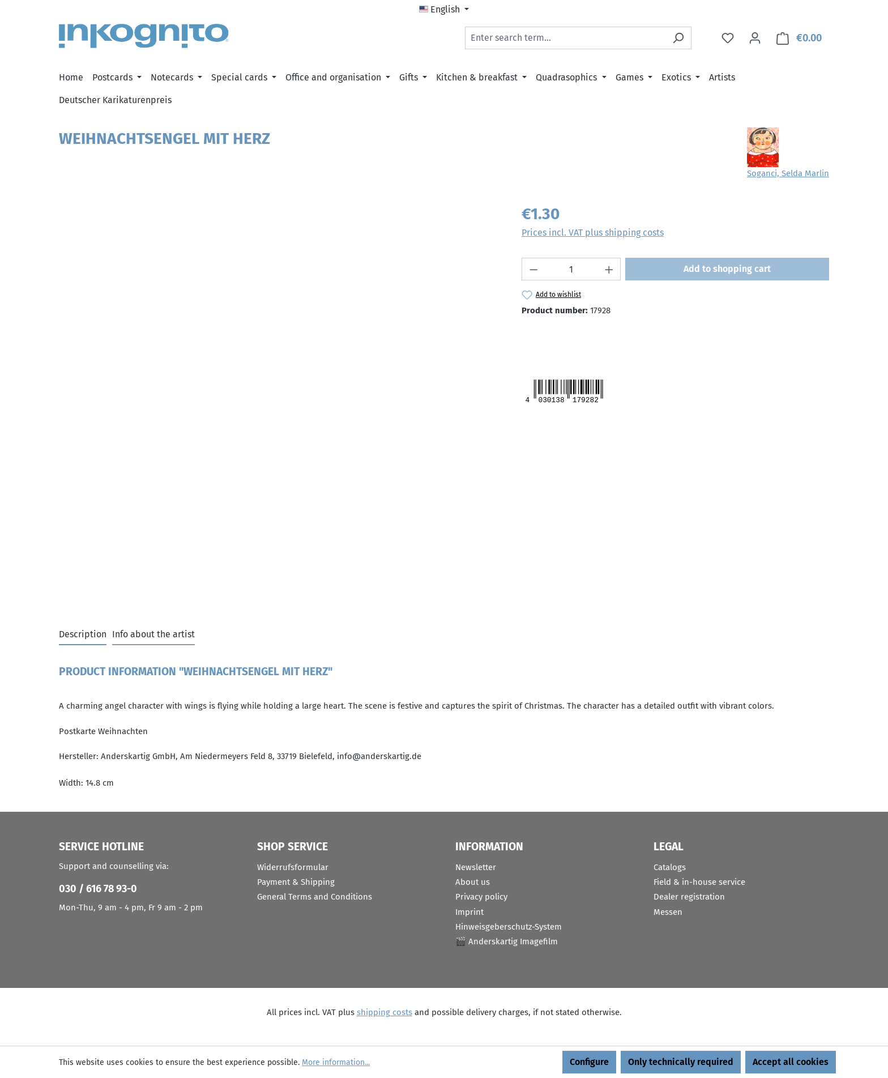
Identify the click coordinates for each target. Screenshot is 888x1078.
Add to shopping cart (727, 268)
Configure (589, 1061)
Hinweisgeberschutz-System (508, 927)
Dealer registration (689, 897)
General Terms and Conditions (314, 897)
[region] (279, 324)
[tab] (82, 635)
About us (472, 882)
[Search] (678, 38)
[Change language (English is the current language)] (444, 9)
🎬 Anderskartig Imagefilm (506, 941)
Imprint (469, 912)
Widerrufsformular (292, 867)
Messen (668, 912)
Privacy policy (481, 897)
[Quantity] (571, 269)
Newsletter (475, 867)
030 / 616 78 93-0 (98, 889)
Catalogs (670, 867)
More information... (336, 1062)
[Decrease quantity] (533, 269)
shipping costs (384, 1012)
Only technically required (680, 1061)
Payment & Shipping (296, 882)
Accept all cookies (791, 1061)
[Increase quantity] (609, 269)
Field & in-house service (699, 882)
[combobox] (565, 38)
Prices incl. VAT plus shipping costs (593, 232)
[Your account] (755, 38)
